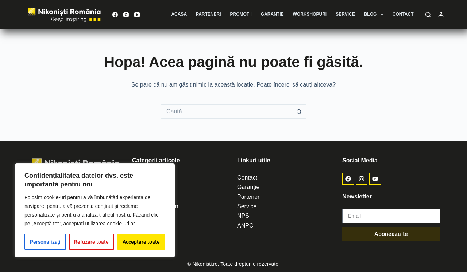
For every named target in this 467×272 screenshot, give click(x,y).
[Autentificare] (441, 14)
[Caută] (428, 14)
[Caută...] (226, 111)
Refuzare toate (91, 242)
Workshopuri (310, 14)
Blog (375, 14)
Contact (403, 14)
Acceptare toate (141, 242)
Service (345, 14)
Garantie (272, 14)
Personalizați (45, 242)
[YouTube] (137, 14)
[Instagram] (126, 14)
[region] (95, 210)
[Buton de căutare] (299, 111)
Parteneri (208, 14)
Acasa (179, 14)
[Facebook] (115, 14)
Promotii (241, 14)
